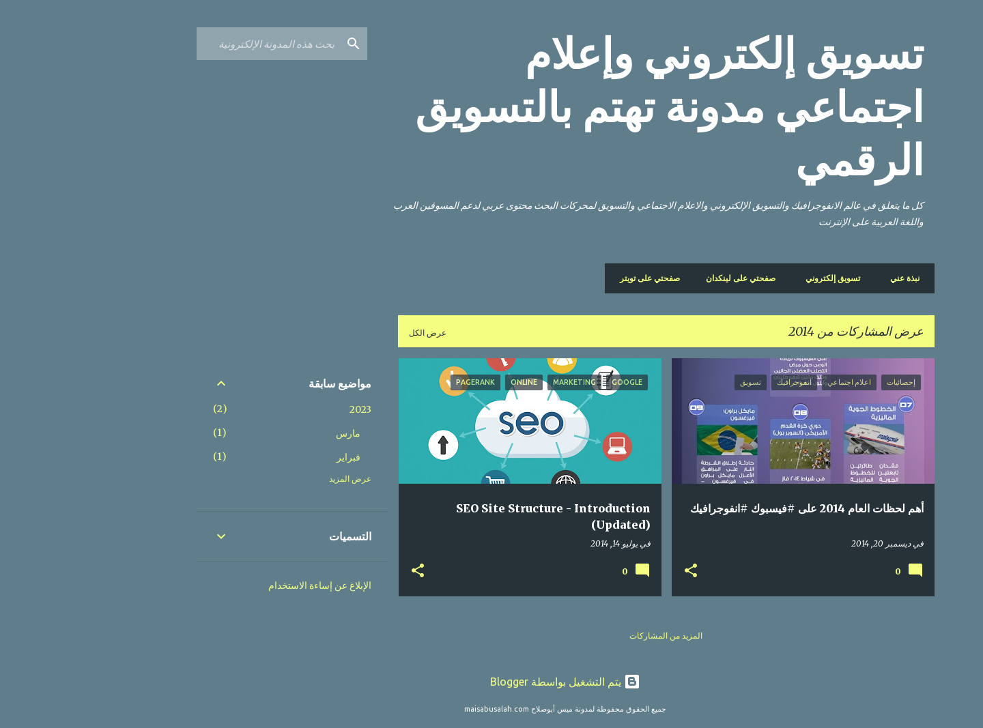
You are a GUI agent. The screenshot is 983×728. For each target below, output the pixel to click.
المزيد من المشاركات (592, 635)
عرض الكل (354, 332)
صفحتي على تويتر (580, 278)
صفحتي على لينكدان (671, 278)
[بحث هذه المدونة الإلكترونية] (194, 43)
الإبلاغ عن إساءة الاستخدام (246, 585)
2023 (287, 409)
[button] (617, 571)
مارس (274, 433)
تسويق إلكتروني (763, 278)
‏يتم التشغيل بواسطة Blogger (491, 681)
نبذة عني (831, 278)
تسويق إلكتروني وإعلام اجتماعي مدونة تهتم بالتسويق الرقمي (595, 107)
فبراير (275, 457)
